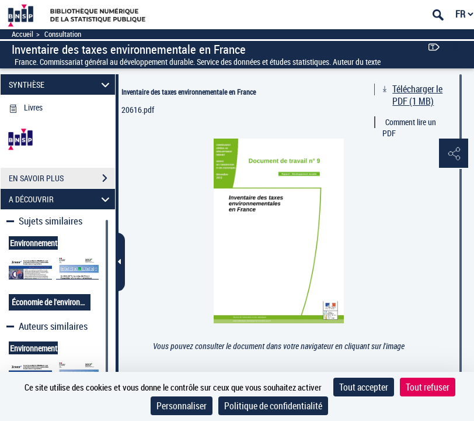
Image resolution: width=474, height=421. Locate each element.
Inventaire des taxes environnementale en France (188, 91)
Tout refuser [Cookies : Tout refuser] (427, 387)
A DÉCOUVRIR (61, 199)
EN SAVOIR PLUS (62, 178)
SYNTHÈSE (61, 84)
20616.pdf (137, 109)
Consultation (62, 34)
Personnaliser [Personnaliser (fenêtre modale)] (181, 405)
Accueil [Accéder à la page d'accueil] (22, 34)
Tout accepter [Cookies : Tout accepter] (363, 387)
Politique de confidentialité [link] (273, 405)
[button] (453, 154)
